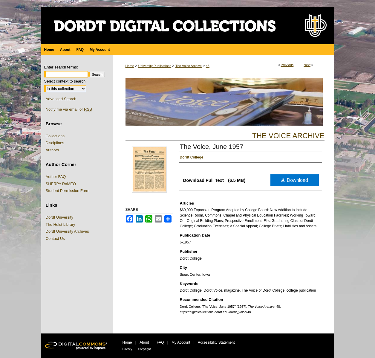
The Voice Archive (188, 66)
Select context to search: (65, 81)
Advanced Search (61, 99)
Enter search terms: (61, 67)
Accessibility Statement (216, 342)
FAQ (160, 342)
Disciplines (55, 143)
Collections (55, 136)
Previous (287, 65)
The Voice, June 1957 (212, 146)
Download (294, 180)
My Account (181, 342)
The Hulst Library (60, 224)
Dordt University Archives (67, 231)
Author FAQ (56, 176)
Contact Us (55, 238)
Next (307, 65)
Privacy (127, 349)
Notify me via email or (69, 109)
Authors (52, 150)
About (144, 342)
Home (129, 66)
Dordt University (59, 217)
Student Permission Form (68, 190)
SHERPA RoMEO (61, 184)
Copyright (144, 349)
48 (207, 66)
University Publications (155, 66)
